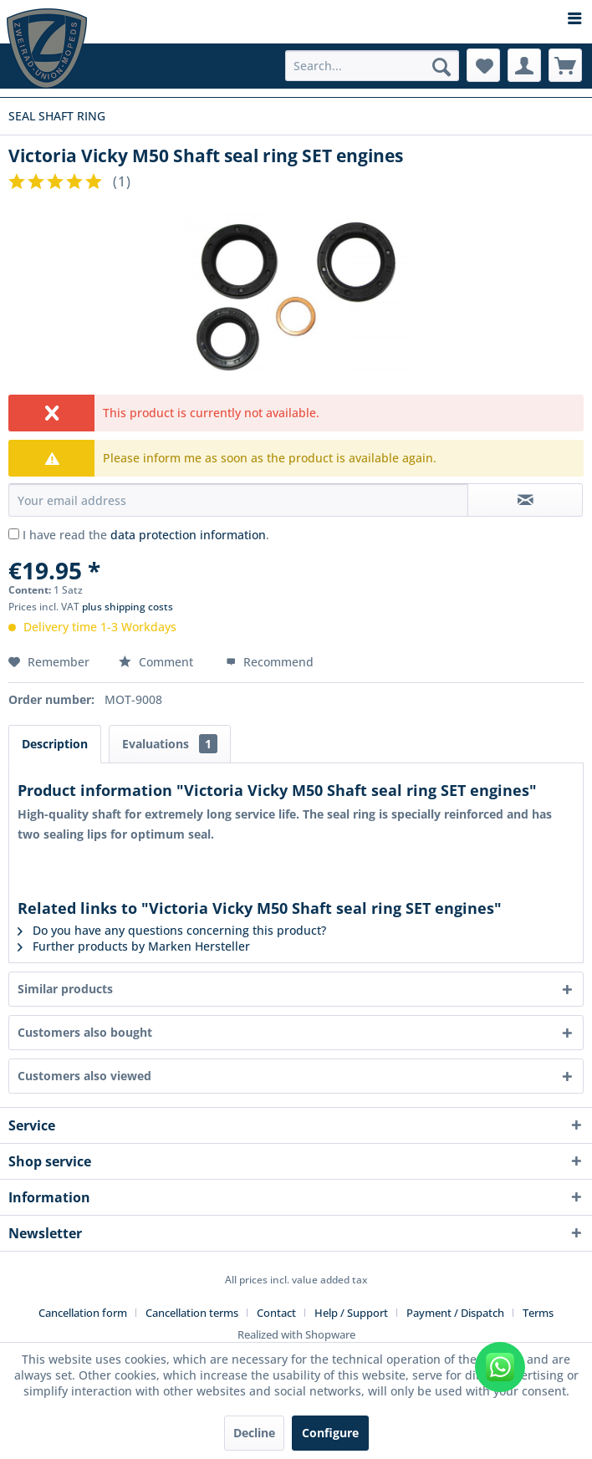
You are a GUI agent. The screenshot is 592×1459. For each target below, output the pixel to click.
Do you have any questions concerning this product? (172, 930)
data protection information (188, 535)
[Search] (441, 67)
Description (55, 744)
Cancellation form (82, 1312)
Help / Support (351, 1312)
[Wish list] (483, 65)
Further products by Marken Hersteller (134, 946)
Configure (330, 1433)
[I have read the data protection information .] (13, 533)
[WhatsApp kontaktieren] (500, 1367)
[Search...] (372, 65)
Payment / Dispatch (455, 1312)
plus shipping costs (127, 606)
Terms (538, 1312)
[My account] (524, 65)
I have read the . (146, 535)
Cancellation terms (191, 1312)
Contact (276, 1312)
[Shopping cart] (565, 65)
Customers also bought (85, 1032)
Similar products (65, 989)
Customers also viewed (84, 1076)
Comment (157, 662)
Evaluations (169, 743)
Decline (254, 1433)
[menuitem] (296, 19)
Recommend (270, 662)
